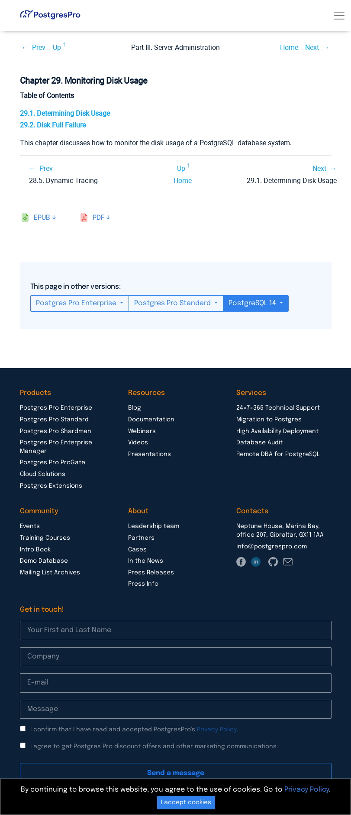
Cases (137, 550)
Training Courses (45, 538)
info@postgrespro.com (271, 547)
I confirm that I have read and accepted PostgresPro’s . (134, 730)
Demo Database (44, 561)
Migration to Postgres (269, 420)
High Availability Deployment (277, 431)
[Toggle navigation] (339, 15)
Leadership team (153, 526)
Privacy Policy (216, 730)
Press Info (143, 584)
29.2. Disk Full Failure (53, 125)
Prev (38, 47)
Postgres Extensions (51, 486)
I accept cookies (186, 802)
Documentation (151, 420)
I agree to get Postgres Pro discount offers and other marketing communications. (154, 746)
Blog (134, 408)
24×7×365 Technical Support (278, 408)
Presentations (149, 454)
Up (57, 47)
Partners (141, 538)
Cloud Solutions (42, 474)
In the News (145, 561)
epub (42, 218)
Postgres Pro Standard (173, 303)
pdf (98, 218)
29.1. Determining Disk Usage (65, 113)
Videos (138, 443)
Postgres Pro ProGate (52, 463)
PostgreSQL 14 (253, 303)
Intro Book (35, 550)
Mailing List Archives (50, 573)
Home (289, 47)
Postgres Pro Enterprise (77, 303)
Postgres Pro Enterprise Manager (56, 447)
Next (312, 47)
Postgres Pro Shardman (55, 431)
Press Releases (151, 573)
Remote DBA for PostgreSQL (278, 454)
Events (30, 526)
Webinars (142, 431)
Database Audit (259, 443)
